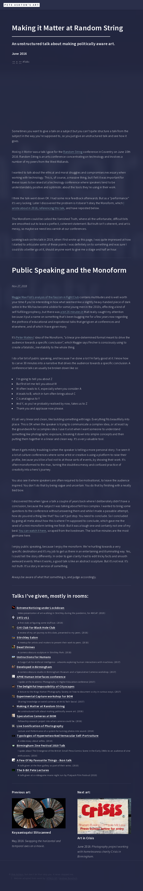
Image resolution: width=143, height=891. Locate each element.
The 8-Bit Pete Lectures (33, 770)
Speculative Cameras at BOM (36, 716)
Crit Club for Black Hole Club (36, 627)
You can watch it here (32, 530)
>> (20, 61)
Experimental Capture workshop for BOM (45, 696)
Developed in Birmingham (34, 667)
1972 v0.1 (23, 617)
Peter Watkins (25, 337)
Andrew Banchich (68, 878)
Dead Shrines (26, 647)
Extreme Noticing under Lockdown (40, 608)
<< (13, 61)
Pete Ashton (17, 874)
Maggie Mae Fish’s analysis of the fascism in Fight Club (45, 297)
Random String (72, 152)
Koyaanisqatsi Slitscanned (31, 832)
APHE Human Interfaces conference (41, 677)
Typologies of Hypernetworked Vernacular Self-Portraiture (57, 735)
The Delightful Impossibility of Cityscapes (45, 686)
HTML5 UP (52, 878)
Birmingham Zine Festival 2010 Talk (41, 745)
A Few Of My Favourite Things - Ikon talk (44, 760)
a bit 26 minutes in (71, 312)
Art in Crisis (85, 838)
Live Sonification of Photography (40, 726)
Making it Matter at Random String (41, 706)
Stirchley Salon (27, 637)
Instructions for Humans (34, 657)
